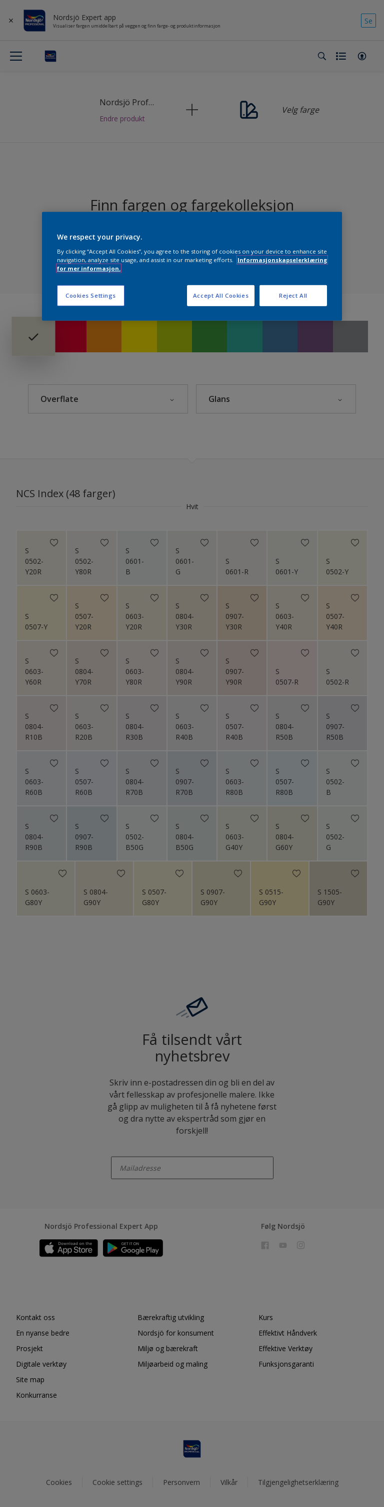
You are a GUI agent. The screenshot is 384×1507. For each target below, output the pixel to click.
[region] (192, 266)
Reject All (293, 295)
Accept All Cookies (220, 295)
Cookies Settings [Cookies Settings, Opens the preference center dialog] (91, 295)
